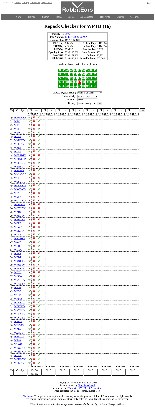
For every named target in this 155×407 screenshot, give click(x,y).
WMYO (18, 249)
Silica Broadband (86, 385)
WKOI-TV (19, 265)
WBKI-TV (19, 231)
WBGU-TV (20, 348)
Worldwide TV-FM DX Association (84, 388)
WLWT (17, 227)
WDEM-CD (20, 159)
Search (45, 17)
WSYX (17, 197)
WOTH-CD (20, 200)
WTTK (17, 136)
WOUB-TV (20, 359)
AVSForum (35, 3)
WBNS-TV (19, 166)
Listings (31, 17)
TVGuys (25, 3)
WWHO (18, 193)
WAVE (17, 242)
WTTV (17, 151)
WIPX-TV (19, 132)
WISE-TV (19, 325)
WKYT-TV (19, 310)
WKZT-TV (19, 238)
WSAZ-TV (19, 283)
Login (149, 3)
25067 (68, 34)
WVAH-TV (19, 280)
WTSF (17, 295)
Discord (18, 3)
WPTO (17, 212)
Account (134, 17)
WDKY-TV (19, 306)
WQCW (18, 276)
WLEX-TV (19, 314)
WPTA (17, 329)
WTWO (18, 344)
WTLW (17, 355)
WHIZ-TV (19, 363)
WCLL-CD (19, 163)
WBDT (17, 257)
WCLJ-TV (19, 144)
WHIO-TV (19, 268)
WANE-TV (19, 332)
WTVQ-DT (19, 317)
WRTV (17, 129)
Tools (58, 17)
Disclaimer (28, 396)
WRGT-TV (19, 261)
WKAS (17, 287)
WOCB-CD (20, 185)
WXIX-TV (19, 215)
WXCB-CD (20, 189)
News (18, 17)
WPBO (17, 291)
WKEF (17, 253)
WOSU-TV (19, 181)
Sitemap (120, 17)
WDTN (17, 272)
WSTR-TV (19, 219)
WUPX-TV (19, 302)
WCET (17, 223)
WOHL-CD (20, 351)
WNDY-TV (19, 140)
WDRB (17, 246)
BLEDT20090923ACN (76, 37)
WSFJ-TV (19, 170)
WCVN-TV (20, 208)
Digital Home (46, 3)
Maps (70, 17)
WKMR (18, 299)
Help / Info (105, 17)
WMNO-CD (20, 174)
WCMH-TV (20, 155)
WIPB (17, 125)
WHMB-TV (20, 117)
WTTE (17, 178)
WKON (18, 321)
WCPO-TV (19, 204)
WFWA (17, 340)
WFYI (17, 121)
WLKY (17, 234)
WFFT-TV (19, 336)
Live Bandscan (86, 17)
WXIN (17, 147)
